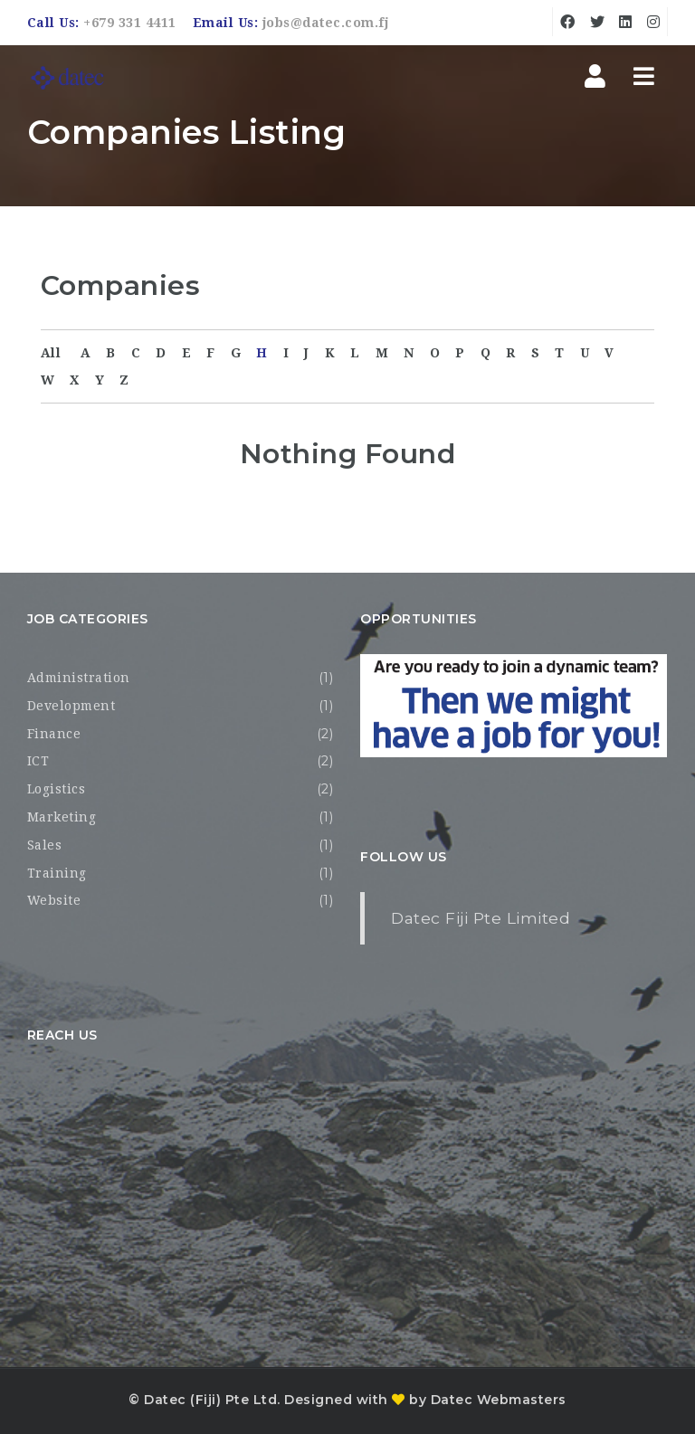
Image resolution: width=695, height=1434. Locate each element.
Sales (44, 845)
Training (57, 873)
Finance (54, 733)
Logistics (56, 789)
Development (71, 705)
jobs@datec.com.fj (325, 22)
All (51, 353)
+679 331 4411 (129, 22)
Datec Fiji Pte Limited (480, 917)
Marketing (62, 817)
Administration (78, 677)
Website (54, 900)
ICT (38, 761)
